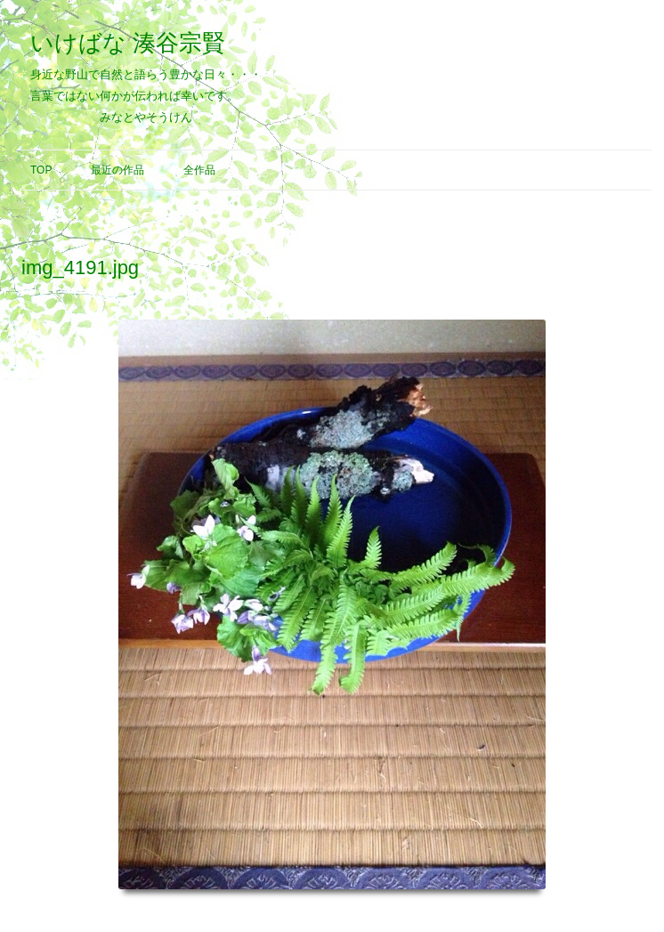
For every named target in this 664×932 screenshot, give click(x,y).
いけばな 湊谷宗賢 (127, 42)
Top (41, 170)
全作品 (199, 170)
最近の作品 (117, 170)
